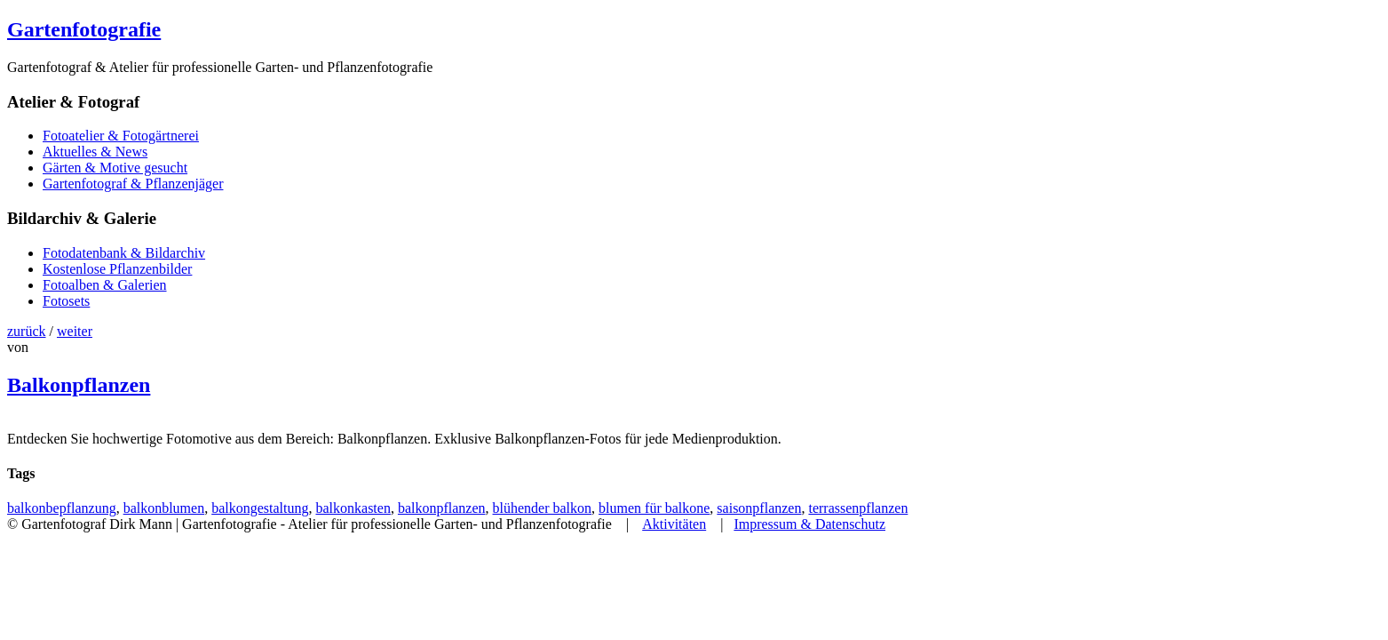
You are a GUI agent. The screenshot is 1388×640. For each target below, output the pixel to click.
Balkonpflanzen (78, 384)
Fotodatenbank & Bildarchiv (124, 252)
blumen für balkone (654, 508)
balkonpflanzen (442, 508)
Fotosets (66, 300)
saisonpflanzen (759, 508)
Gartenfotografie (84, 29)
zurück (26, 331)
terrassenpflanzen (858, 508)
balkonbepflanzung (61, 508)
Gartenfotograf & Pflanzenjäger (133, 183)
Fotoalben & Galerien (105, 284)
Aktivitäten (674, 524)
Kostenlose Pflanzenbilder (117, 268)
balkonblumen (164, 508)
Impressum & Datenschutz (809, 524)
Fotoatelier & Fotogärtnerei (121, 135)
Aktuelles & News (95, 151)
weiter (74, 331)
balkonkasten (352, 508)
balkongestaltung (259, 508)
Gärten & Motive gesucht (115, 167)
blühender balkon (542, 508)
